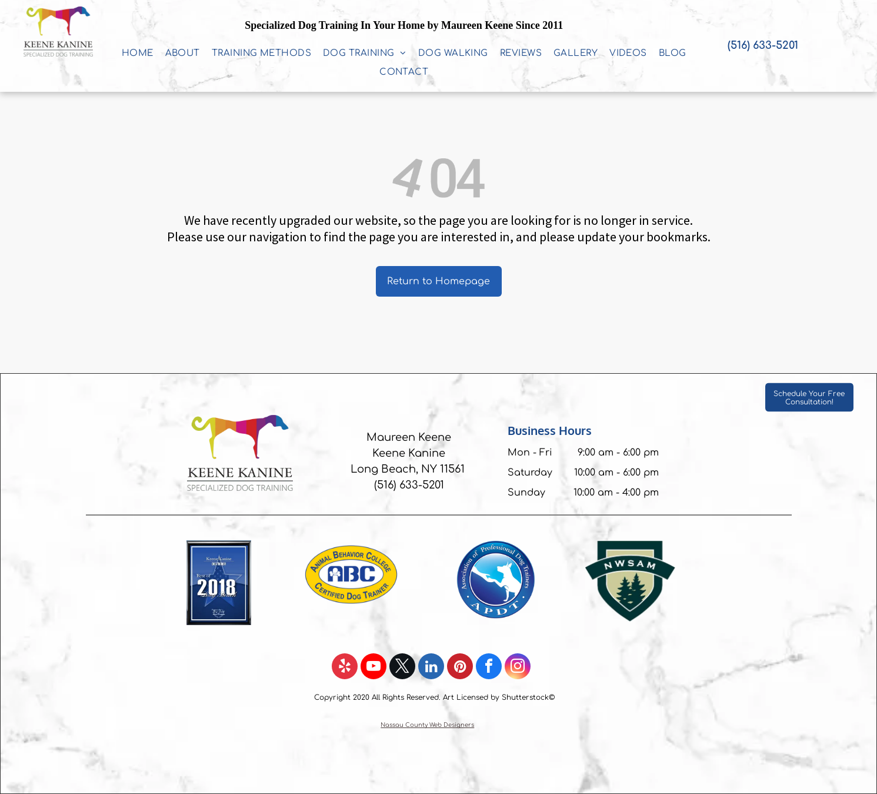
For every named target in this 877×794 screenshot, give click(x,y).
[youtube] (373, 667)
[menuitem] (137, 53)
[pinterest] (460, 667)
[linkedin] (431, 667)
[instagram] (518, 667)
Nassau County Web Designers (427, 725)
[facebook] (489, 667)
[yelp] (345, 667)
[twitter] (402, 667)
